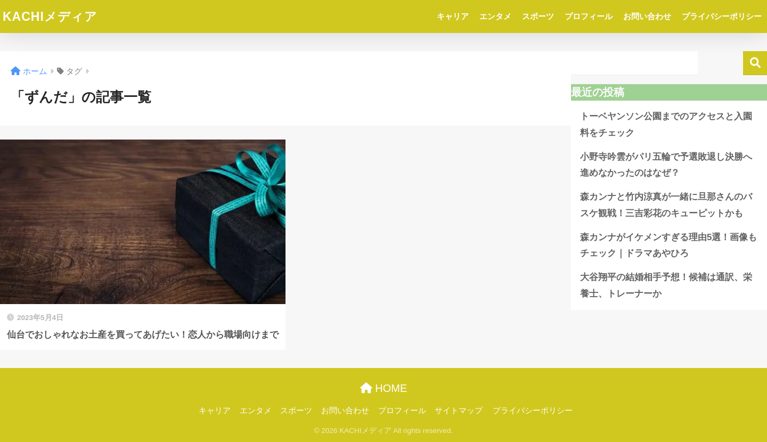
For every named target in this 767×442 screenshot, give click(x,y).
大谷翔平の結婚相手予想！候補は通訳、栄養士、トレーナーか (666, 285)
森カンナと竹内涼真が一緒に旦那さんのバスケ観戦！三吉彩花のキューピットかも (666, 205)
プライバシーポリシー (722, 16)
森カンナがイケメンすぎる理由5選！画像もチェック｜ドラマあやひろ (668, 245)
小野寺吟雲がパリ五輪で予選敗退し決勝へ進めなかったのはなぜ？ (666, 165)
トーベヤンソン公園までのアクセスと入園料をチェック (666, 124)
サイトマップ (459, 410)
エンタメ (495, 16)
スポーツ (538, 16)
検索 (755, 63)
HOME (383, 388)
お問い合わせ (647, 16)
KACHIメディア (50, 16)
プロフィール (589, 16)
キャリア (453, 16)
